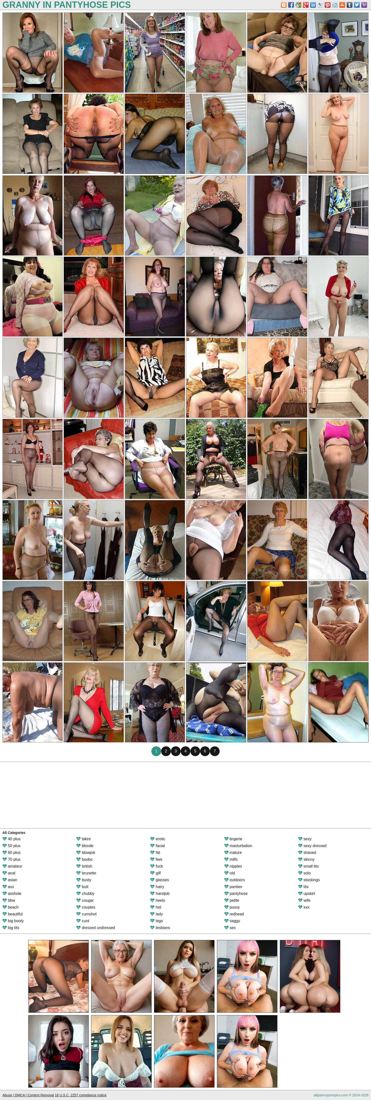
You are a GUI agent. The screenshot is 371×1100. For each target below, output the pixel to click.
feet (156, 859)
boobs (84, 859)
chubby (85, 893)
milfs (231, 859)
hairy (157, 887)
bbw (8, 900)
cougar (85, 900)
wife (304, 900)
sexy (305, 839)
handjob (159, 893)
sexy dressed (312, 846)
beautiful (12, 914)
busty (83, 880)
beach (10, 907)
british (84, 866)
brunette (86, 873)
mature (233, 852)
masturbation (238, 846)
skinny (306, 859)
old (229, 873)
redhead (234, 914)
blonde (85, 846)
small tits (308, 866)
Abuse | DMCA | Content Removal (28, 1095)
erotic (157, 839)
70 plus (11, 859)
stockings (309, 880)
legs (156, 921)
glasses (159, 880)
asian (9, 880)
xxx (303, 907)
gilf (155, 873)
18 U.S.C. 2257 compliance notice (81, 1095)
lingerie (233, 839)
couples (85, 907)
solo (304, 873)
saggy (232, 921)
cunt (82, 921)
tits (303, 887)
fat (155, 852)
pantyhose (236, 893)
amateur (12, 866)
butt (82, 887)
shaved (307, 852)
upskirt (306, 893)
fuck (156, 866)
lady (156, 914)
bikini (83, 839)
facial (157, 846)
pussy (232, 907)
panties (233, 887)
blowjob (85, 852)
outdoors (234, 880)
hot (155, 907)
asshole (11, 893)
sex (230, 928)
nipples (233, 866)
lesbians (160, 928)
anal (8, 873)
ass (8, 887)
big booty (13, 921)
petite (231, 900)
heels (157, 900)
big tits (10, 928)
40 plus (11, 839)
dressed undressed (95, 928)
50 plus (11, 846)
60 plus (11, 852)
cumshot (86, 914)
